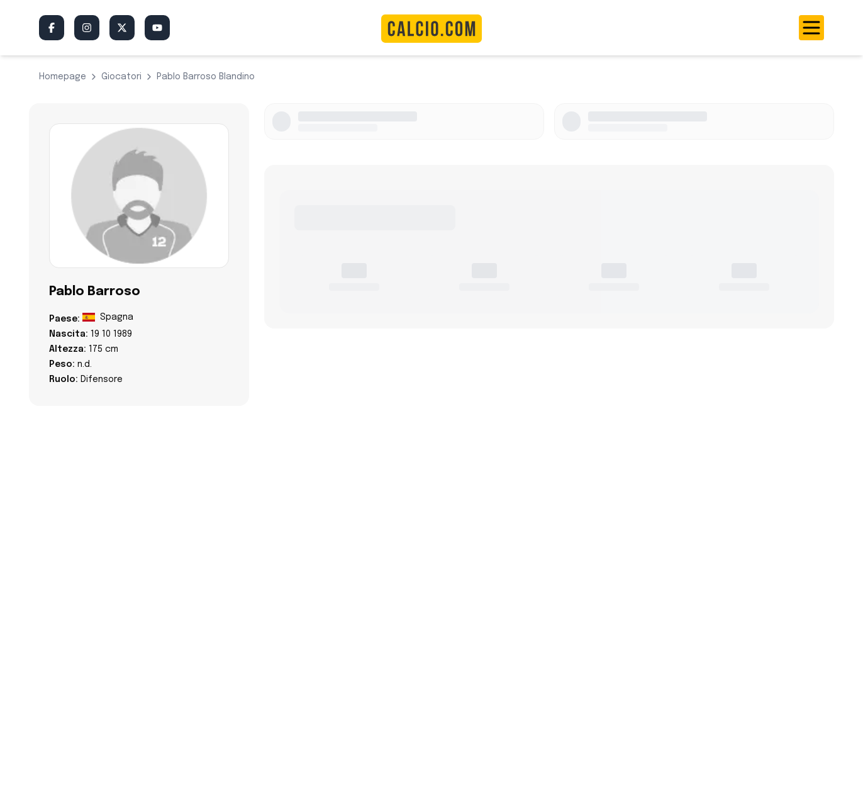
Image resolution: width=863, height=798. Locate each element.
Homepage (62, 76)
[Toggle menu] (811, 27)
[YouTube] (157, 27)
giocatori (121, 76)
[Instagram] (86, 27)
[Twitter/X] (122, 27)
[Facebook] (51, 27)
